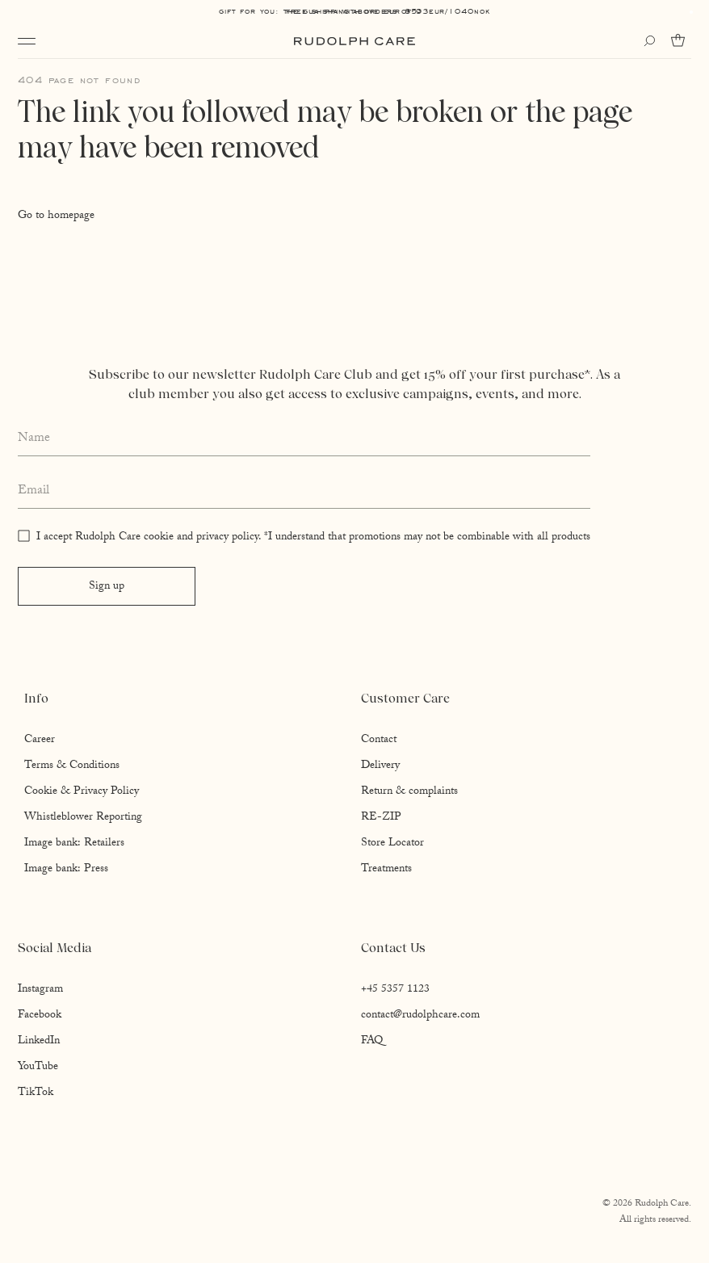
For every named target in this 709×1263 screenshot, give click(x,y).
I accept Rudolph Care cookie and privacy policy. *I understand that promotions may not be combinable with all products (313, 538)
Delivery (380, 766)
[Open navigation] (27, 41)
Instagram (40, 990)
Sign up (106, 587)
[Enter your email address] (304, 492)
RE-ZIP (381, 818)
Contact (378, 740)
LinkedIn (39, 1041)
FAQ (372, 1041)
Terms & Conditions (72, 766)
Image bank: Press (66, 869)
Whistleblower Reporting (83, 818)
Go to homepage (56, 216)
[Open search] (649, 41)
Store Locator (392, 844)
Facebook (39, 1016)
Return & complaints (409, 792)
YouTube (38, 1067)
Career (39, 740)
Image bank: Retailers (74, 844)
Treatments (386, 869)
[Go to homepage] (354, 41)
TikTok (35, 1093)
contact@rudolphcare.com (420, 1016)
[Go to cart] (681, 40)
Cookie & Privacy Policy (81, 792)
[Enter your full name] (304, 439)
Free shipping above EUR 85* (354, 11)
